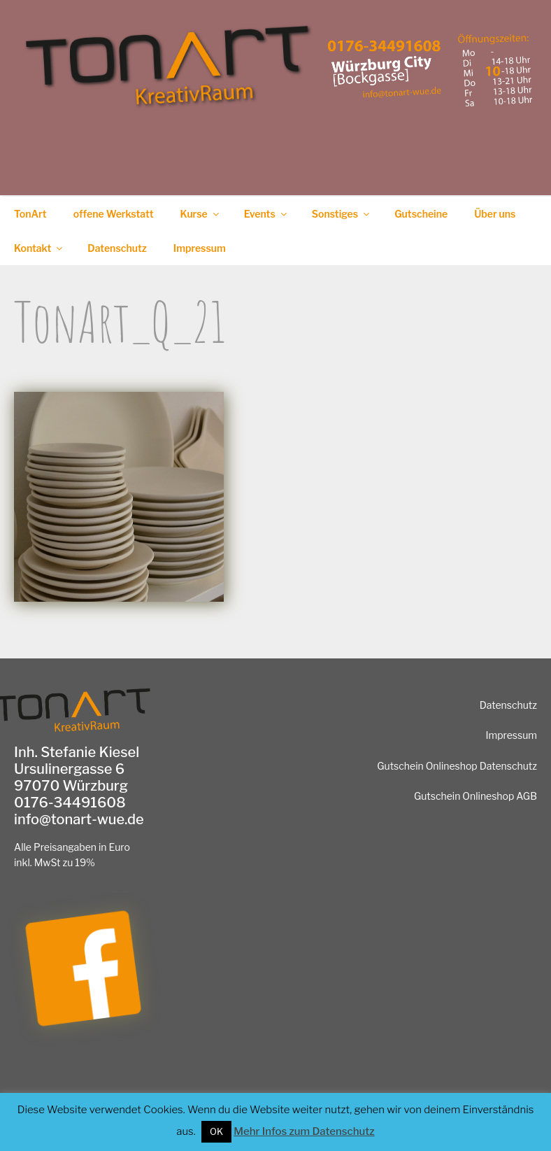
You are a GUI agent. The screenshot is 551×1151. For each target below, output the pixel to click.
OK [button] (216, 1131)
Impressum (199, 248)
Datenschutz (117, 248)
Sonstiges (341, 214)
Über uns (494, 214)
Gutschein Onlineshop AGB (475, 796)
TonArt (30, 214)
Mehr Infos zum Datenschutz (304, 1131)
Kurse (200, 214)
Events (266, 214)
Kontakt (39, 248)
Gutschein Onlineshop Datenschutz (457, 766)
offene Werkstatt (113, 214)
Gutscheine (421, 214)
